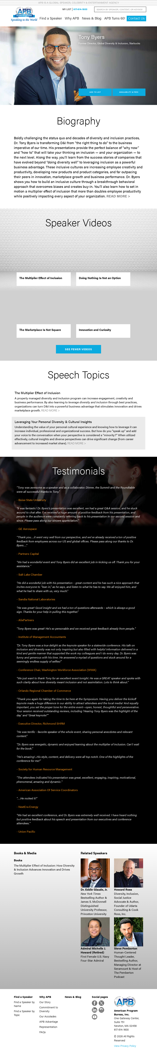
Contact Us (136, 18)
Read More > (118, 196)
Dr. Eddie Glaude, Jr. (94, 889)
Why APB (72, 18)
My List (66, 9)
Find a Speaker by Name (24, 1004)
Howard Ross (123, 889)
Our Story (45, 1002)
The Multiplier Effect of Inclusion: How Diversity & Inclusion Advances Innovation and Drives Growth (44, 869)
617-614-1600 (80, 9)
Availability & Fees (128, 92)
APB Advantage (48, 1021)
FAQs (42, 1032)
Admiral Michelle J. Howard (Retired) (93, 950)
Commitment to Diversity (48, 1009)
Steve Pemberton (125, 948)
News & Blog (91, 18)
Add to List (95, 92)
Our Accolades (47, 1016)
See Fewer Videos (78, 349)
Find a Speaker (51, 18)
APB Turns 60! (114, 18)
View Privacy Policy (125, 1046)
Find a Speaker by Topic (24, 1013)
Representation (48, 1027)
